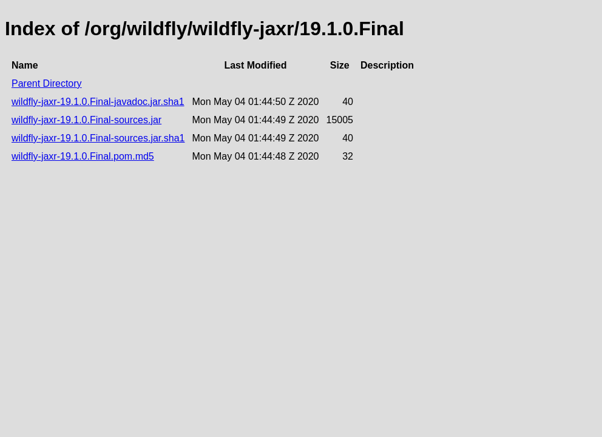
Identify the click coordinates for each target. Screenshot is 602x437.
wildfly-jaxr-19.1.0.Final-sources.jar (86, 120)
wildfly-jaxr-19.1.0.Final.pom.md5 (83, 156)
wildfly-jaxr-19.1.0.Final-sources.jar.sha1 (98, 138)
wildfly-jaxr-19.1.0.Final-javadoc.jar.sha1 (98, 102)
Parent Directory (47, 83)
